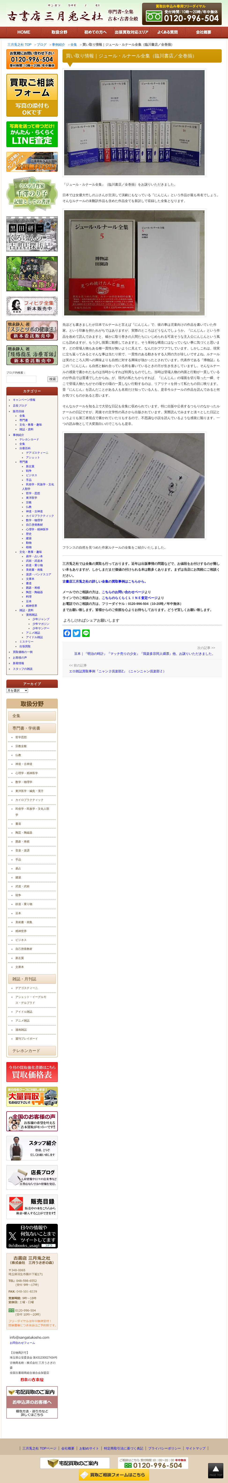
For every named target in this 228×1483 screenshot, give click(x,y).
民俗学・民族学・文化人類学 (38, 487)
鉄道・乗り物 (34, 565)
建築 (29, 538)
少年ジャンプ (41, 619)
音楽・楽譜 (22, 850)
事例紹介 (18, 435)
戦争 (29, 470)
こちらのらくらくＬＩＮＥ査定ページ (130, 598)
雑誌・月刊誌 (24, 979)
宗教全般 (21, 746)
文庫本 (30, 578)
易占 (18, 868)
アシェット (33, 457)
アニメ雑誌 (33, 632)
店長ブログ (20, 405)
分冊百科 (25, 448)
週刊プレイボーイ (26, 1038)
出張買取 (25, 646)
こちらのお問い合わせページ (123, 592)
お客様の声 (20, 657)
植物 (29, 547)
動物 (29, 542)
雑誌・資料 (26, 429)
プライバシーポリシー (164, 1448)
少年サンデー (41, 628)
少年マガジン (41, 623)
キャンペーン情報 (24, 399)
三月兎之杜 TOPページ (39, 1448)
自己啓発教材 (34, 524)
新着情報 (18, 663)
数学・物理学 (34, 520)
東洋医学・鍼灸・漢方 (29, 791)
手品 (29, 480)
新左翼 (30, 466)
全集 (22, 415)
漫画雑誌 (31, 614)
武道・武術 (22, 886)
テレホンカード (29, 439)
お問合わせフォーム (22, 1342)
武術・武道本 (34, 560)
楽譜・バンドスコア (38, 574)
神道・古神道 (34, 511)
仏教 (29, 507)
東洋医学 (31, 497)
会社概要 (67, 1448)
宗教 (29, 502)
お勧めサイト (89, 1448)
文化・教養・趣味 (30, 424)
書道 (29, 583)
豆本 (29, 601)
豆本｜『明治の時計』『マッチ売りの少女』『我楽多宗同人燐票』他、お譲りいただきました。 (144, 653)
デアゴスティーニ (37, 452)
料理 (29, 596)
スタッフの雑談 (23, 668)
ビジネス (31, 475)
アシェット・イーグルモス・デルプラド (30, 999)
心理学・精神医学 (37, 529)
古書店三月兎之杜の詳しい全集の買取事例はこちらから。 (105, 581)
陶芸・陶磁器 (34, 592)
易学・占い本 (34, 556)
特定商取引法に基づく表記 (123, 1448)
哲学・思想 (33, 493)
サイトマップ (196, 1448)
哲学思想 (21, 737)
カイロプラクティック (40, 515)
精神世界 (31, 605)
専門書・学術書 (26, 728)
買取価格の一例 (23, 652)
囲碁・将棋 (33, 587)
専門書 (23, 420)
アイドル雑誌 (34, 637)
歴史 (29, 534)
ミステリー (26, 641)
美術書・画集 (34, 569)
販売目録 (18, 411)
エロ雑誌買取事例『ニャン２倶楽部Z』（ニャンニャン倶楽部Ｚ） (117, 671)
